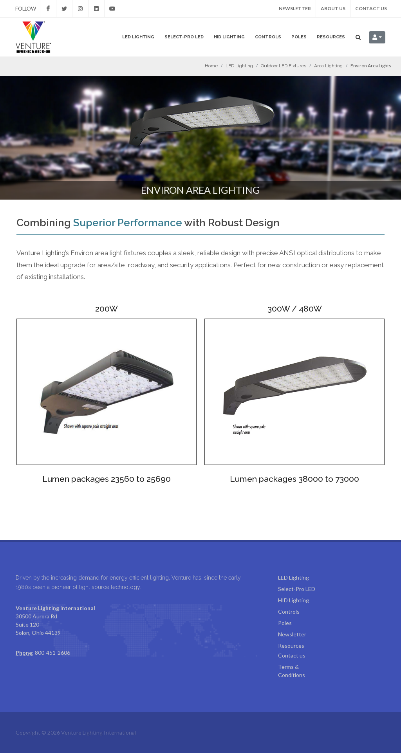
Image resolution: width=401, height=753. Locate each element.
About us (333, 8)
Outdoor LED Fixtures (283, 65)
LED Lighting (138, 37)
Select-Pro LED (184, 37)
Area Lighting (328, 65)
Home (211, 65)
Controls (268, 37)
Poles (299, 37)
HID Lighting (229, 37)
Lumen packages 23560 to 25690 (106, 479)
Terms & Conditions (291, 670)
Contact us (371, 8)
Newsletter (295, 8)
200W (106, 308)
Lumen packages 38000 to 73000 (294, 479)
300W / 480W (294, 308)
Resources (331, 37)
